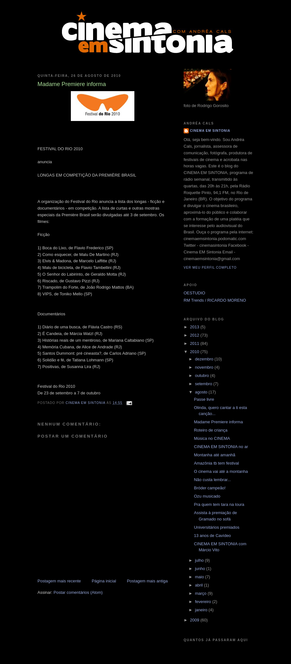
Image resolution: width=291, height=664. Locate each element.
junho (200, 568)
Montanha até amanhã (214, 455)
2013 (195, 327)
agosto (202, 392)
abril (199, 585)
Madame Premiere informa (218, 421)
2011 (195, 343)
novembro (204, 367)
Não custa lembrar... (212, 479)
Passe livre (204, 399)
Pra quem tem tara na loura (219, 504)
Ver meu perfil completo (210, 267)
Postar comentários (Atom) (78, 592)
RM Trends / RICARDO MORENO (215, 300)
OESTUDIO (194, 293)
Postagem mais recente (59, 581)
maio (200, 576)
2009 (195, 620)
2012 (195, 335)
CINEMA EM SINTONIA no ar (221, 446)
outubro (202, 375)
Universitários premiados (216, 527)
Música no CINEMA (212, 438)
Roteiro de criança (210, 430)
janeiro (202, 609)
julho (200, 560)
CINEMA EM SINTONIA (210, 130)
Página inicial (104, 581)
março (201, 593)
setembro (204, 383)
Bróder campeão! (210, 488)
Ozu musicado (207, 496)
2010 (195, 351)
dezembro (204, 359)
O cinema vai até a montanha (221, 471)
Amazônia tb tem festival (216, 463)
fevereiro (203, 601)
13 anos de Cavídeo (212, 535)
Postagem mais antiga (147, 581)
